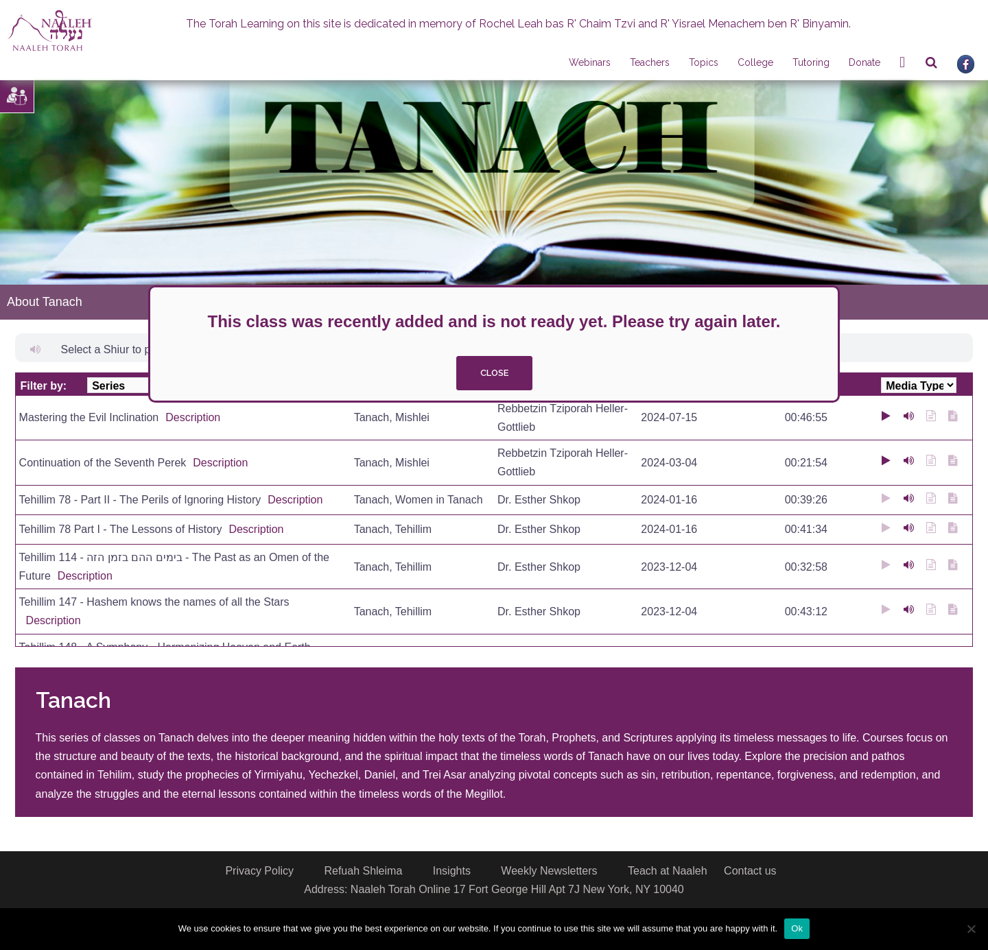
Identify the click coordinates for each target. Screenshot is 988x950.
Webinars (590, 62)
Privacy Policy (259, 871)
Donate (864, 62)
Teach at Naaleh (667, 871)
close (494, 373)
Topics (703, 62)
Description (192, 417)
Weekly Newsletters (549, 871)
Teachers (650, 62)
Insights (452, 871)
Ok (797, 928)
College (755, 62)
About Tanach (44, 302)
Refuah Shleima (363, 871)
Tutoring (811, 62)
